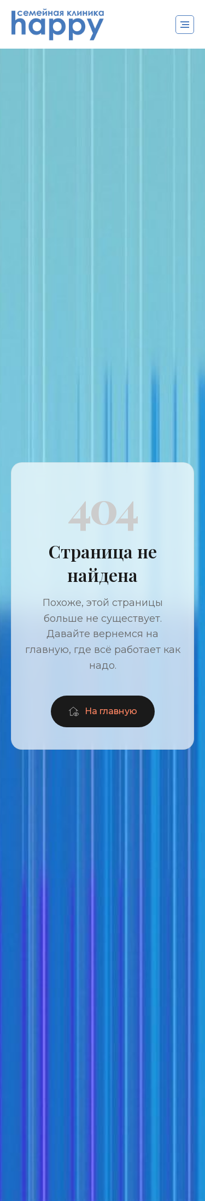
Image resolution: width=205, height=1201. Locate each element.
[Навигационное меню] (184, 24)
